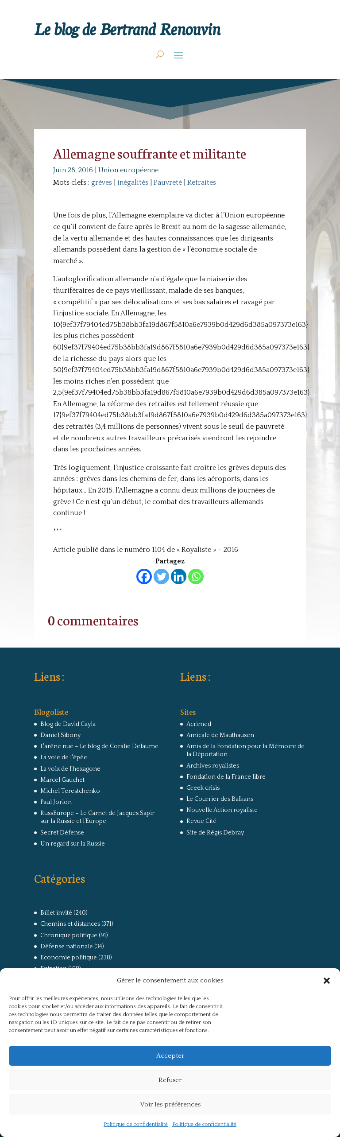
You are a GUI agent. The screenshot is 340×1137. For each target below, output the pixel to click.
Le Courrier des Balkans (219, 799)
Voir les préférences (170, 1104)
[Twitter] (161, 576)
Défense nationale (66, 946)
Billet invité (56, 912)
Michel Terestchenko (70, 791)
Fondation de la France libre (226, 776)
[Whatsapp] (196, 576)
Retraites (201, 182)
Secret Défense (62, 832)
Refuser (170, 1080)
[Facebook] (144, 576)
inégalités (132, 182)
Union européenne (128, 170)
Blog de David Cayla (68, 724)
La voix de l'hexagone (70, 768)
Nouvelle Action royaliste (222, 810)
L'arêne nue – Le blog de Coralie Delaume (99, 746)
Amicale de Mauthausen (220, 735)
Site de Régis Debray (215, 832)
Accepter (170, 1055)
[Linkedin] (178, 576)
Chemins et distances (70, 923)
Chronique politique (68, 935)
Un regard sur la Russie (72, 843)
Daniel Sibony (60, 735)
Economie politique (68, 957)
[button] (326, 980)
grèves (101, 182)
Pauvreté (168, 182)
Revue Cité (201, 821)
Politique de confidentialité (136, 1124)
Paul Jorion (56, 802)
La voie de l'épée (63, 757)
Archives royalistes (212, 765)
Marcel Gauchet (62, 780)
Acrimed (198, 724)
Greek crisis (203, 788)
